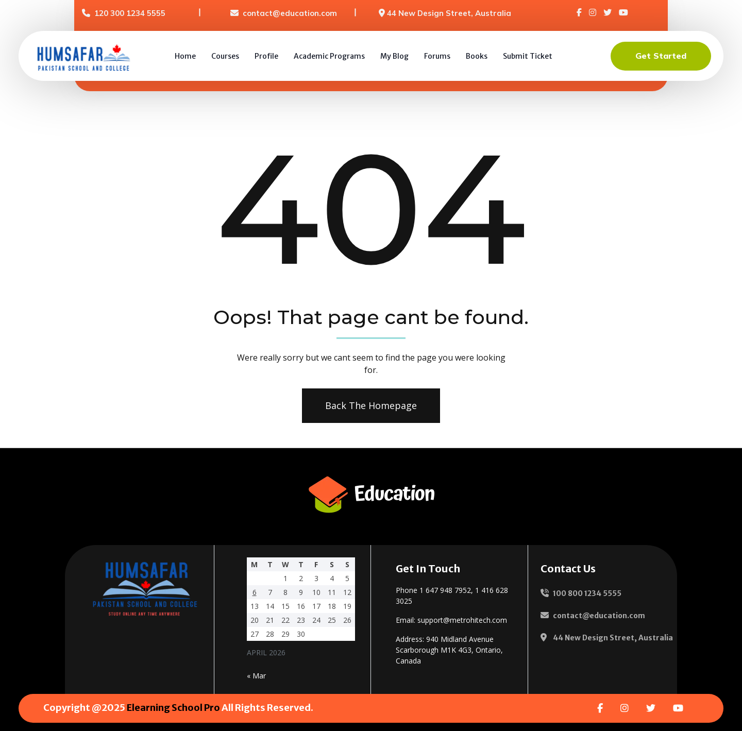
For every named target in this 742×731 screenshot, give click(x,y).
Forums (437, 56)
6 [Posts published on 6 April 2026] (254, 592)
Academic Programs (329, 56)
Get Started (660, 55)
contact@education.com (290, 13)
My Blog (394, 56)
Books (476, 56)
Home (185, 56)
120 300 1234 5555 (129, 13)
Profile (266, 56)
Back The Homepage (369, 405)
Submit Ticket (527, 56)
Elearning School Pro (173, 707)
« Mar (256, 676)
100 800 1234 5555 (587, 593)
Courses (225, 56)
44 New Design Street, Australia (449, 13)
